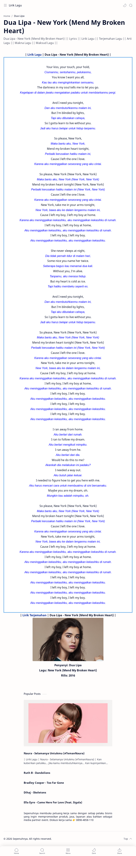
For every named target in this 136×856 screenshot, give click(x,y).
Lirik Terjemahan (34, 615)
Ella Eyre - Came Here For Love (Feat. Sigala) (53, 802)
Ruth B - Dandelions (37, 772)
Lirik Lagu (15, 5)
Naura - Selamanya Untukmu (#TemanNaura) (54, 753)
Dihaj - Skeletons (35, 792)
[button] (124, 5)
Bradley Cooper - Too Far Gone (44, 782)
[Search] (130, 5)
